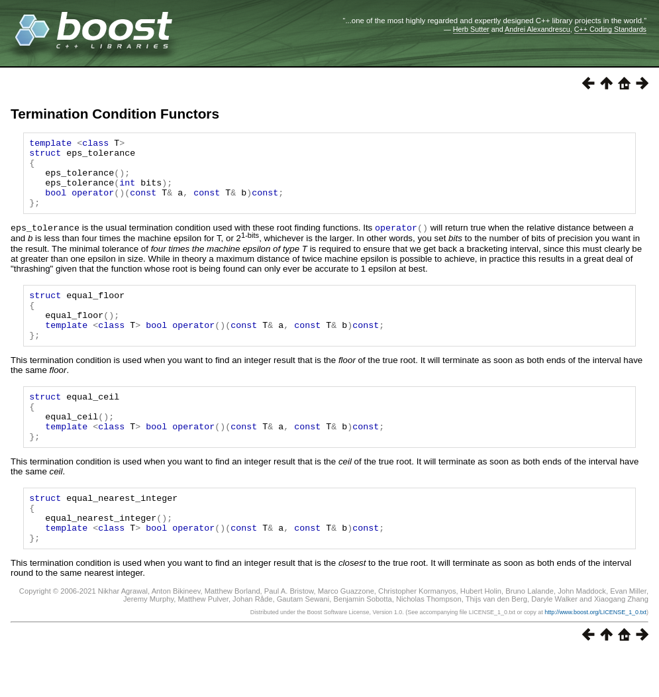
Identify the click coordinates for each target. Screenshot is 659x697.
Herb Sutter (471, 29)
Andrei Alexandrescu (537, 29)
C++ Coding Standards (610, 29)
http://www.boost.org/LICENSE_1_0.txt (595, 655)
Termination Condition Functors (115, 113)
